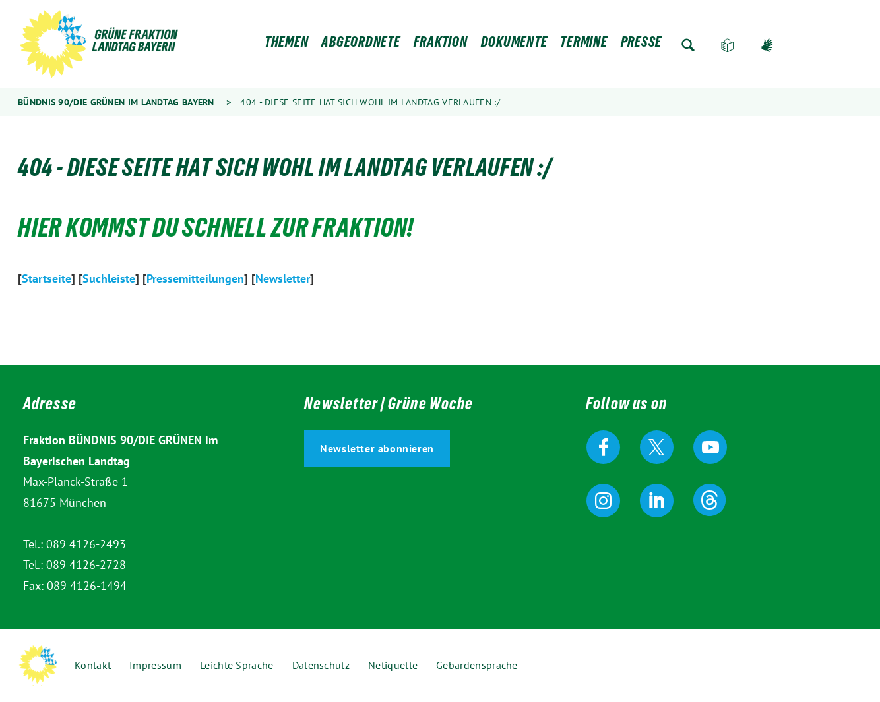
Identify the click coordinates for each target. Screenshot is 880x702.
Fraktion (441, 45)
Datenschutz (321, 665)
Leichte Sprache (727, 45)
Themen (287, 45)
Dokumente (514, 45)
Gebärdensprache (767, 45)
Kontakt (93, 665)
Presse (641, 45)
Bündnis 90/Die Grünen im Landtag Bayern (116, 102)
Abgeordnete (360, 45)
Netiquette (393, 665)
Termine (583, 45)
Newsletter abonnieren (377, 448)
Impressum (155, 665)
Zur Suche (688, 45)
